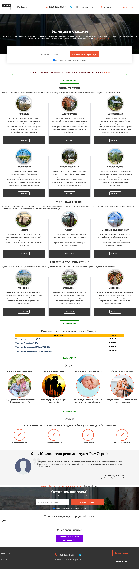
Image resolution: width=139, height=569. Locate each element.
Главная (44, 486)
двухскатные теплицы (101, 38)
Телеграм (106, 72)
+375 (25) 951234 (59, 7)
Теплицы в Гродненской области (70, 486)
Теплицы (52, 486)
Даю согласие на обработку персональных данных (69, 60)
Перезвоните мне (84, 7)
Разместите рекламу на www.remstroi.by (69, 538)
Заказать (24, 140)
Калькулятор (106, 7)
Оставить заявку (129, 7)
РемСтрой (5, 553)
